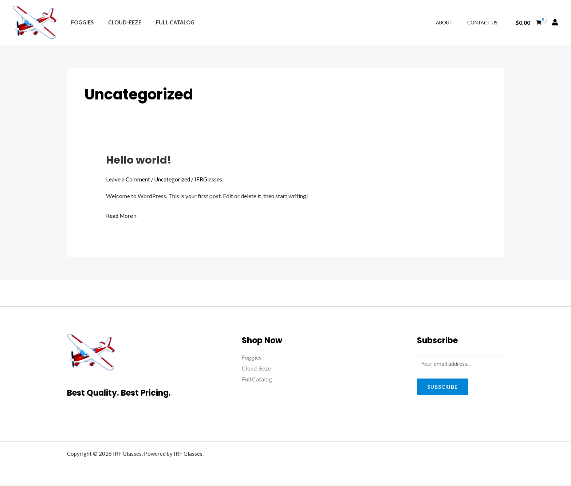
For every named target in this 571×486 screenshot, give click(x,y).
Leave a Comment (128, 179)
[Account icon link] (555, 22)
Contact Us (485, 23)
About (452, 23)
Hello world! (139, 160)
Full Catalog (165, 22)
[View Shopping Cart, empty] (528, 22)
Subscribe (442, 387)
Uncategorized (173, 179)
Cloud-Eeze (118, 22)
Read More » (122, 214)
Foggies (80, 22)
